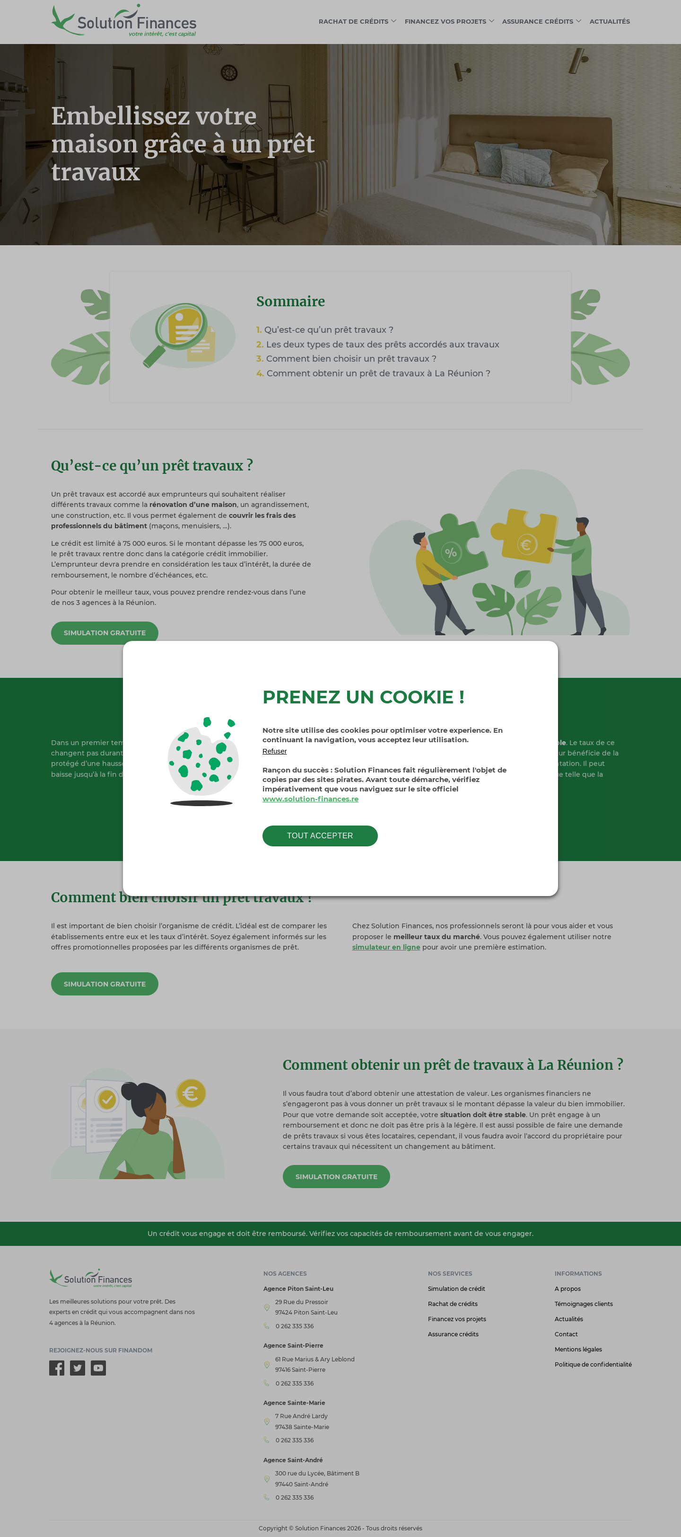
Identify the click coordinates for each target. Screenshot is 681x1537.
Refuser (274, 751)
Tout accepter (320, 836)
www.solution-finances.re (310, 799)
